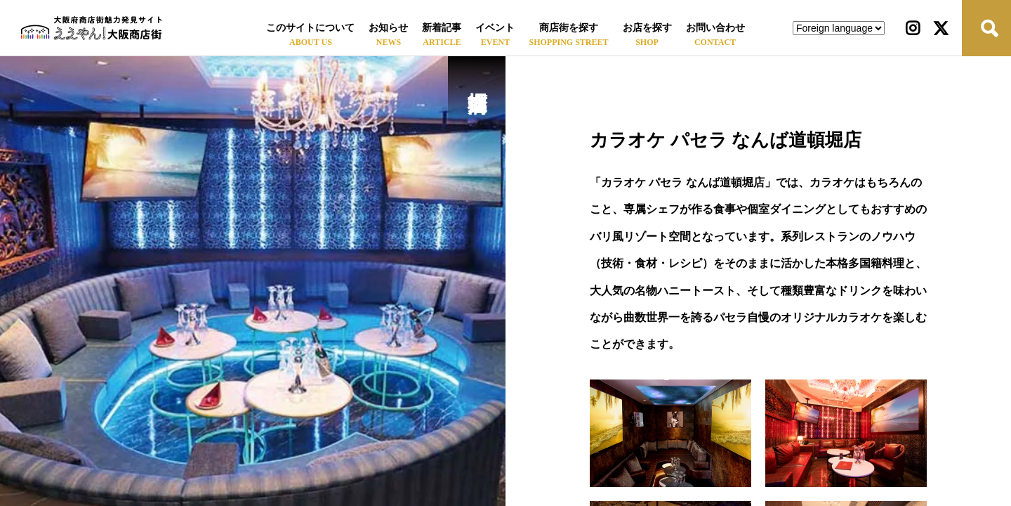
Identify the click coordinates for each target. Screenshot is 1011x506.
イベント (495, 27)
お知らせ (388, 27)
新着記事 (441, 27)
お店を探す (647, 27)
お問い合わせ (715, 27)
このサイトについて (310, 27)
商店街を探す (568, 27)
